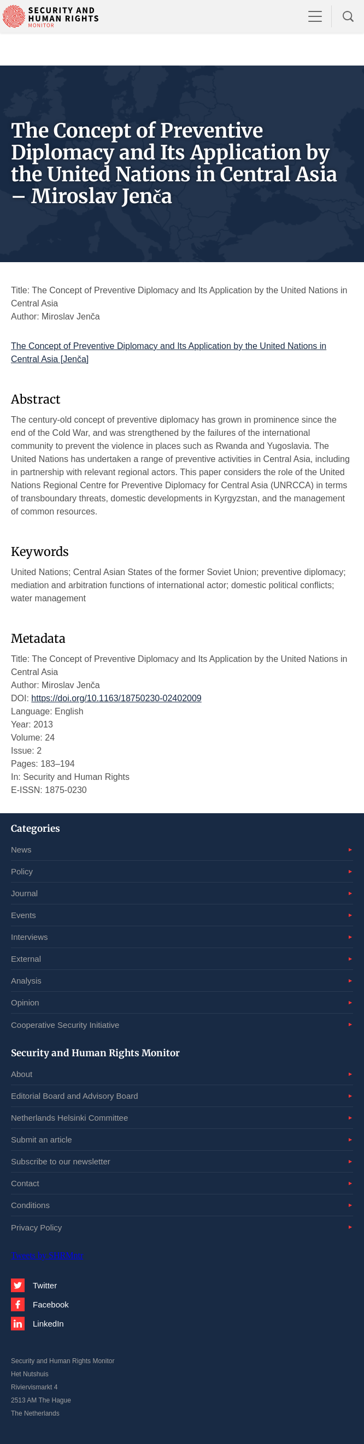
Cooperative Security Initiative (65, 1024)
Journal (24, 893)
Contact (25, 1183)
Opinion (25, 1002)
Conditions (30, 1205)
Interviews (29, 937)
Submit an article (41, 1139)
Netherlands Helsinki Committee (69, 1117)
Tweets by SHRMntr (47, 1255)
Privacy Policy (36, 1227)
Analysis (26, 980)
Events (23, 915)
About (21, 1074)
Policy (22, 871)
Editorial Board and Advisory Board (74, 1095)
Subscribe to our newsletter (60, 1161)
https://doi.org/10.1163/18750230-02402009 (116, 698)
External (26, 958)
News (21, 849)
